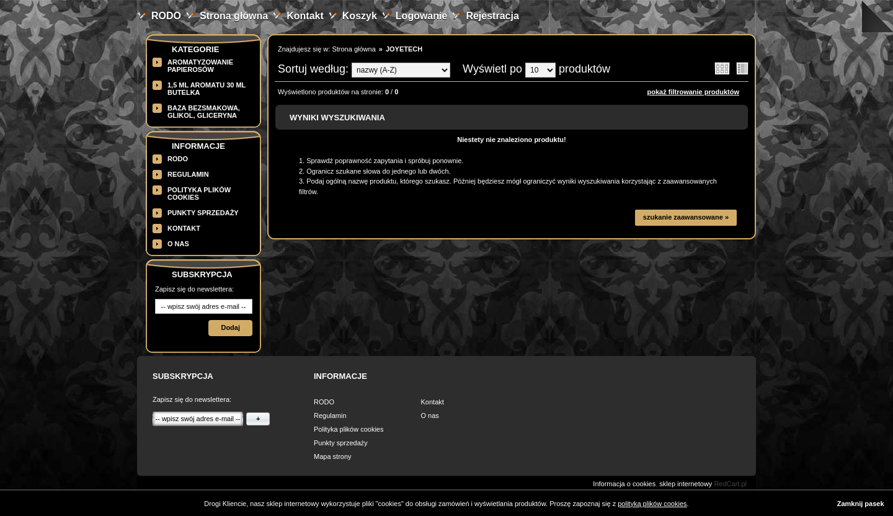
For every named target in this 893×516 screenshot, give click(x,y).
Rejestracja (492, 16)
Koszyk (359, 16)
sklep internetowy (685, 483)
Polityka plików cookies (349, 429)
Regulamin (188, 174)
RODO (166, 16)
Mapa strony (333, 456)
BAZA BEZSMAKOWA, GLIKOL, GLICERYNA (203, 111)
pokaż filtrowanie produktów (693, 92)
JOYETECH (404, 49)
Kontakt (305, 16)
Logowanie (422, 16)
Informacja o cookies (624, 483)
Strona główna (234, 16)
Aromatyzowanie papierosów (200, 65)
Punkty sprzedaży (203, 212)
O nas (178, 243)
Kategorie (195, 49)
